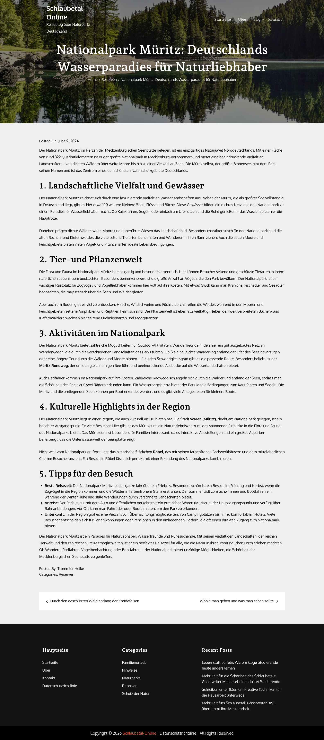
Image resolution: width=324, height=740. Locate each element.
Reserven (66, 574)
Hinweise (129, 670)
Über (242, 19)
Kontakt (275, 19)
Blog (258, 19)
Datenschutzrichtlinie (59, 685)
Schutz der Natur (135, 693)
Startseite (222, 19)
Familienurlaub (134, 662)
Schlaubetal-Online (65, 12)
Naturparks (131, 678)
